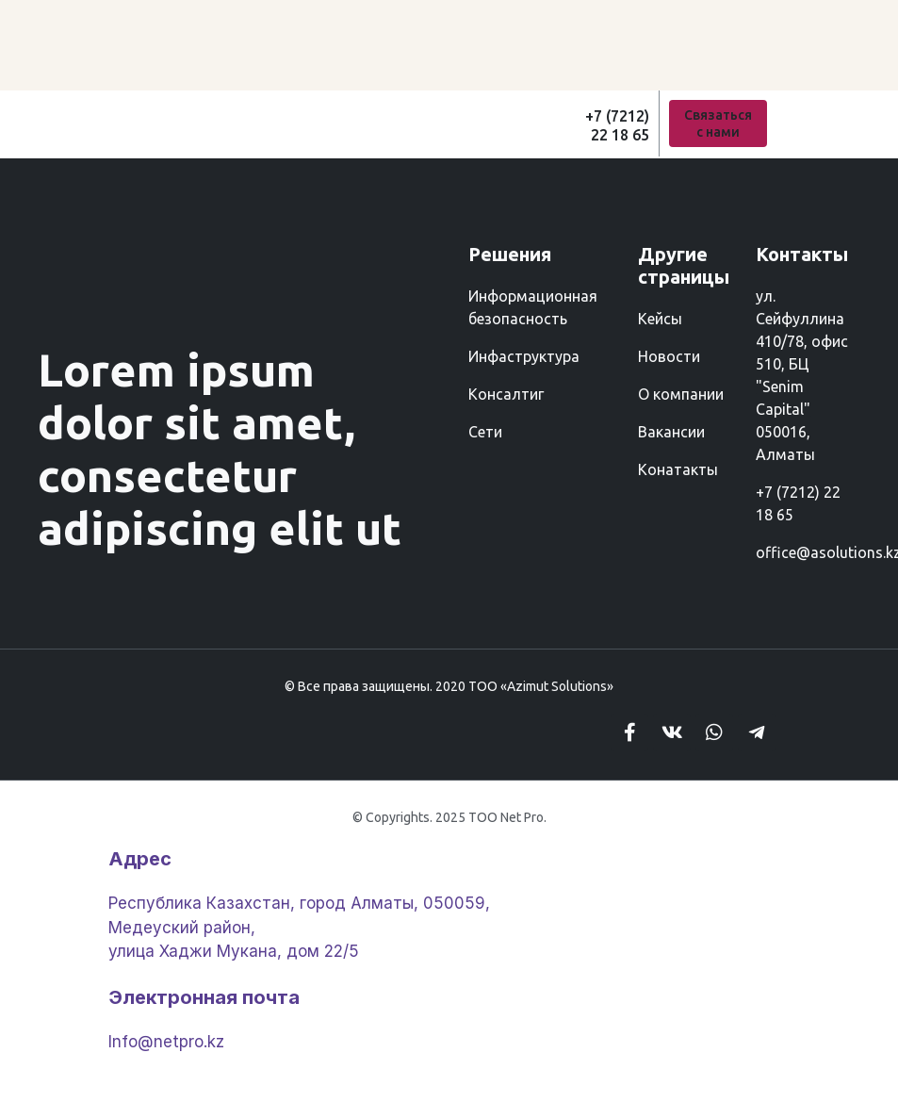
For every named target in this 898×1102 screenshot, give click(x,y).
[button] (718, 123)
